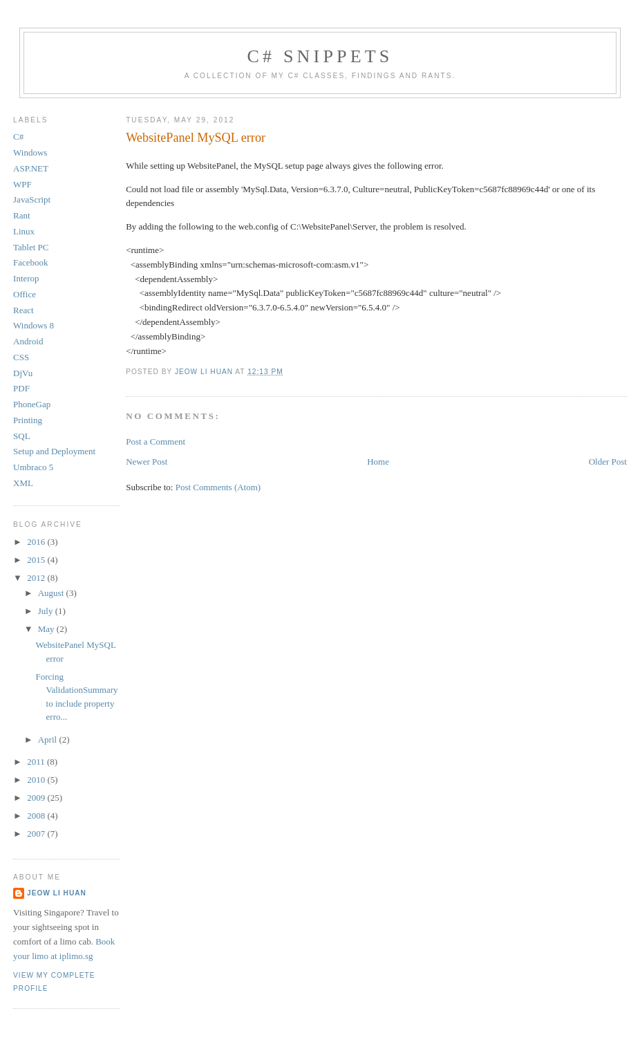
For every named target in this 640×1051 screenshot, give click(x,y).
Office (24, 294)
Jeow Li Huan (56, 893)
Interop (26, 278)
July (46, 611)
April (48, 739)
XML (23, 483)
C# (18, 136)
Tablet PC (30, 247)
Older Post (608, 461)
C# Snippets (320, 56)
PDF (21, 388)
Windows (30, 152)
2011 (37, 761)
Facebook (30, 262)
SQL (21, 436)
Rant (21, 215)
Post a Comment (155, 441)
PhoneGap (31, 404)
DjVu (22, 373)
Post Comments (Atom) (218, 487)
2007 (37, 833)
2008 (37, 815)
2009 (37, 797)
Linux (24, 231)
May (47, 629)
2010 (37, 779)
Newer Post (146, 461)
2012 (37, 578)
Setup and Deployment (54, 451)
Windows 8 (33, 325)
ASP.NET (30, 168)
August (52, 593)
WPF (22, 184)
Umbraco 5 (33, 467)
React (23, 310)
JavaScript (31, 199)
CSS (21, 357)
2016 (37, 542)
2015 (37, 560)
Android (28, 341)
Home (378, 461)
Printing (27, 420)
